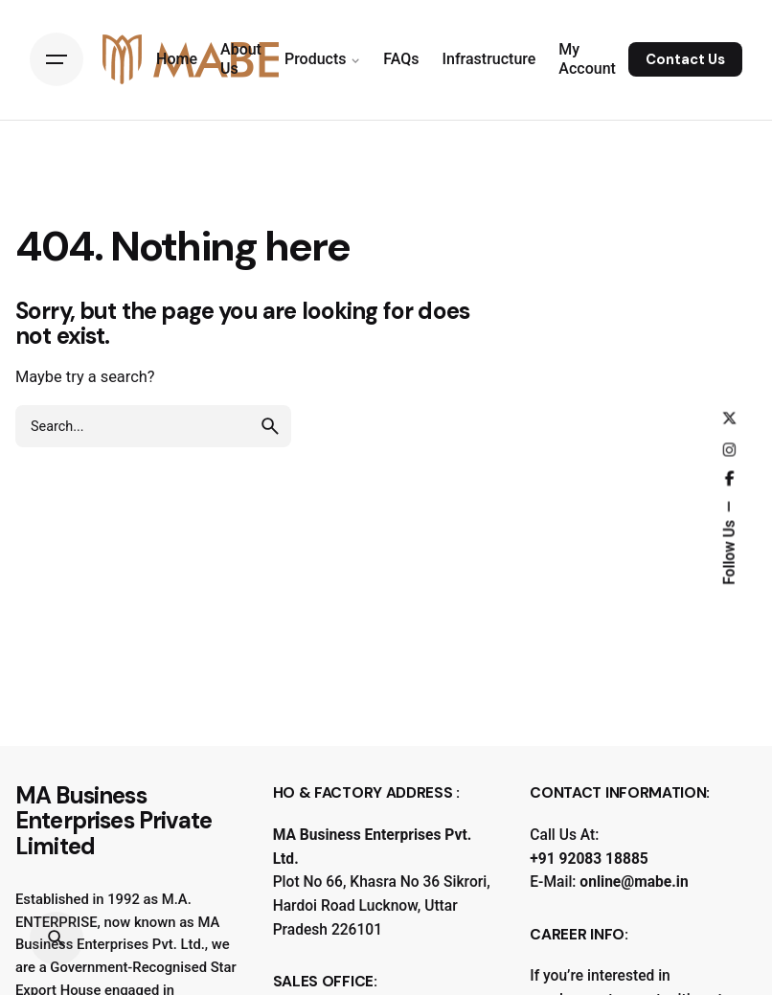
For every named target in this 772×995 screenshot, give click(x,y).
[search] (270, 426)
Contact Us (685, 59)
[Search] (56, 938)
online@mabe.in (633, 882)
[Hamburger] (56, 59)
